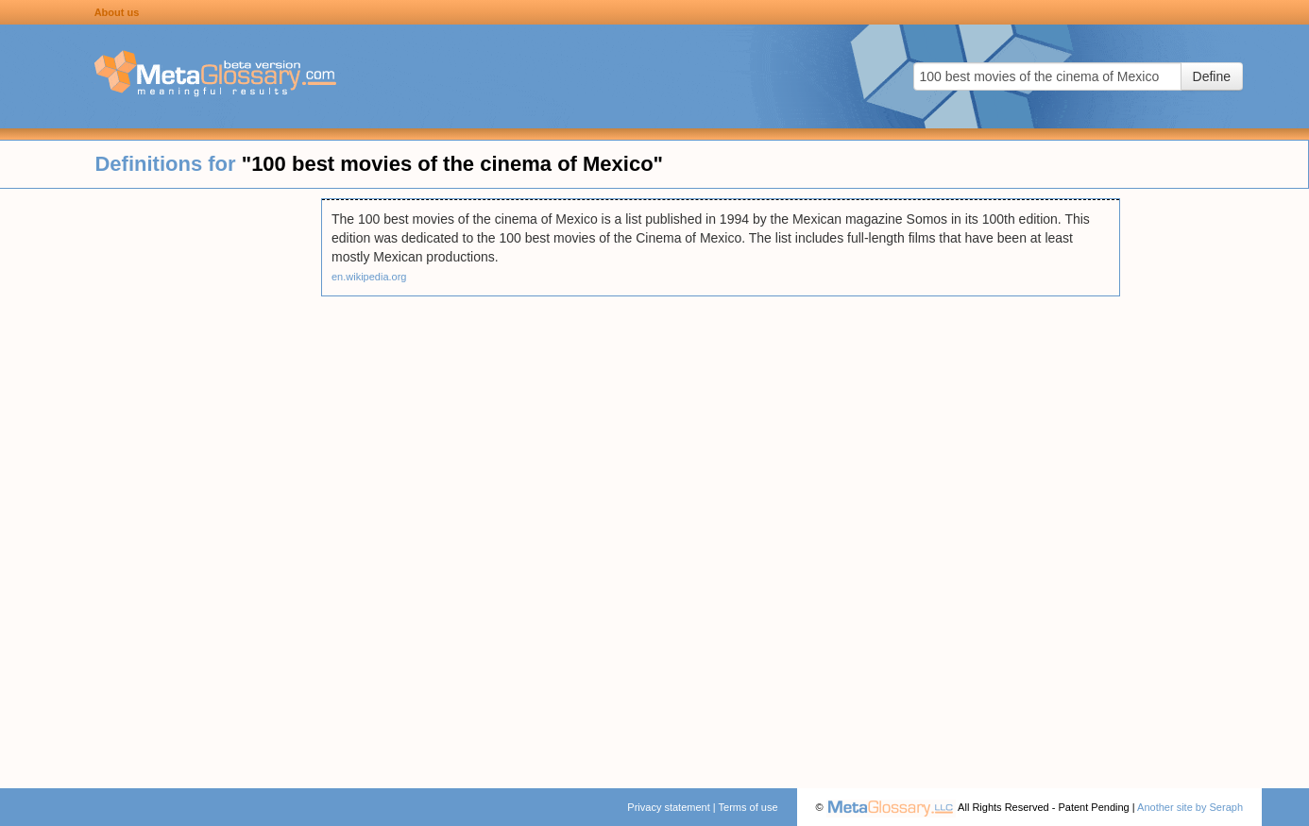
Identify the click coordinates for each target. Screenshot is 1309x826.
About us (117, 12)
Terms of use (748, 807)
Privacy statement (668, 807)
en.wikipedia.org (369, 276)
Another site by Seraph (1190, 807)
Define (1212, 76)
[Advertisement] (160, 481)
